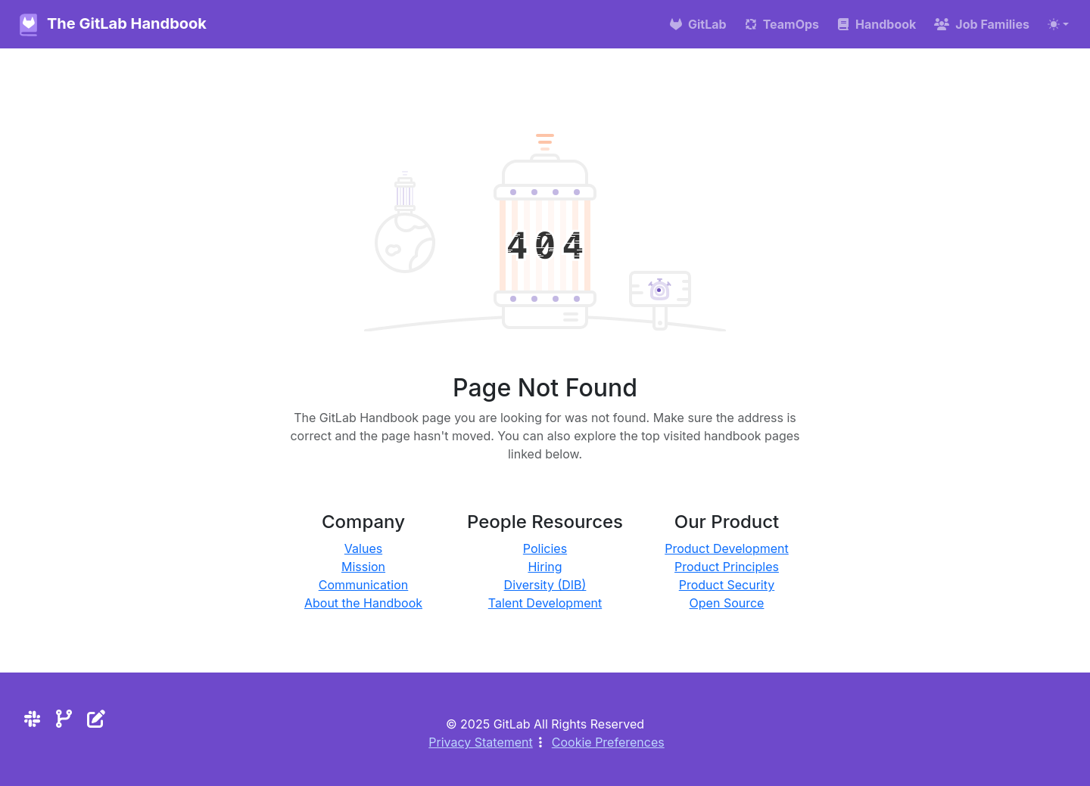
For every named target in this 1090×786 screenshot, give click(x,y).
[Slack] (32, 719)
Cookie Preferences (608, 742)
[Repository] (64, 719)
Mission (363, 566)
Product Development (727, 548)
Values (363, 548)
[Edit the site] (96, 719)
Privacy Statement (480, 742)
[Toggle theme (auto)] (1058, 24)
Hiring (545, 566)
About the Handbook (363, 602)
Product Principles (726, 566)
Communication (364, 584)
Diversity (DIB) (545, 584)
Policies (545, 548)
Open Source (727, 602)
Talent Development (545, 602)
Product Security (727, 584)
